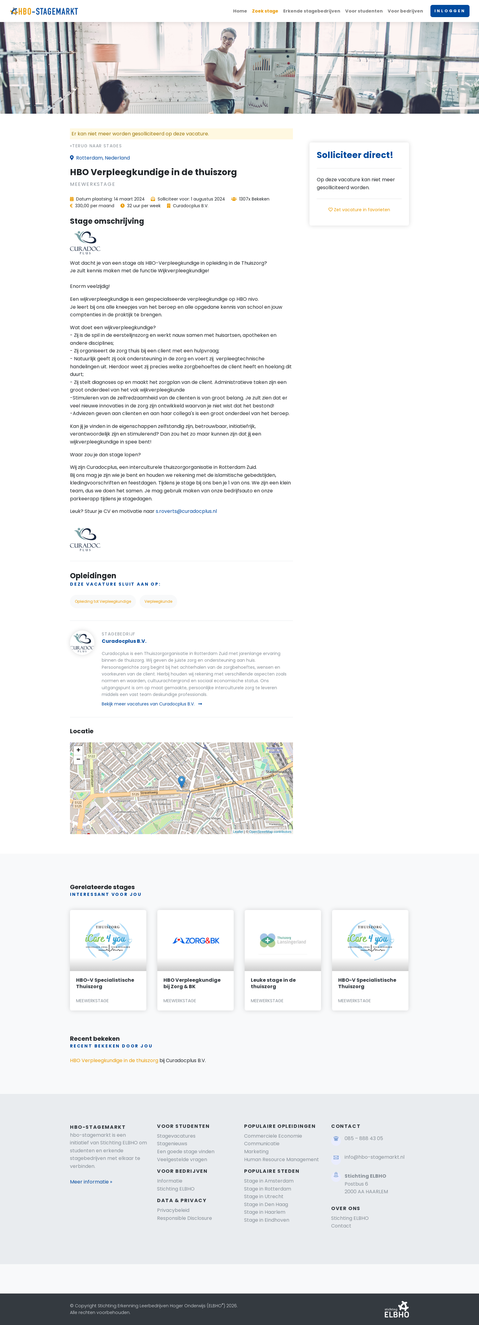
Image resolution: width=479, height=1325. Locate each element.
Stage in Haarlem (264, 1212)
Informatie (169, 1180)
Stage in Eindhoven (266, 1220)
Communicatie (262, 1143)
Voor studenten (364, 11)
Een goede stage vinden (185, 1151)
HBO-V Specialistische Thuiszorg (105, 983)
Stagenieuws (172, 1143)
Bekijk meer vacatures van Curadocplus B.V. (152, 704)
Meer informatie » (91, 1181)
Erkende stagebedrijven (311, 11)
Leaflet (238, 832)
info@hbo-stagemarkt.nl (374, 1157)
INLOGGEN (450, 10)
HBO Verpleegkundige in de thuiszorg (114, 1060)
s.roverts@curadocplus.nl (186, 511)
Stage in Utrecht (263, 1196)
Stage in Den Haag (266, 1204)
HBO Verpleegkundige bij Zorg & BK (192, 983)
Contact (341, 1225)
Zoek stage (265, 11)
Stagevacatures (176, 1135)
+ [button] (78, 750)
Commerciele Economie (273, 1135)
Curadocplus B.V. (124, 641)
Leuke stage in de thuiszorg (273, 983)
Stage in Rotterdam (267, 1188)
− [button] (78, 759)
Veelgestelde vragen (182, 1159)
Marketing (256, 1151)
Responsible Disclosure (184, 1218)
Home (240, 11)
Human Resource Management (281, 1159)
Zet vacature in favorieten (359, 210)
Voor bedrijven (405, 11)
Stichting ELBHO (176, 1188)
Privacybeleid (173, 1210)
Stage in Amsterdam (269, 1180)
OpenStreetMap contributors (270, 832)
